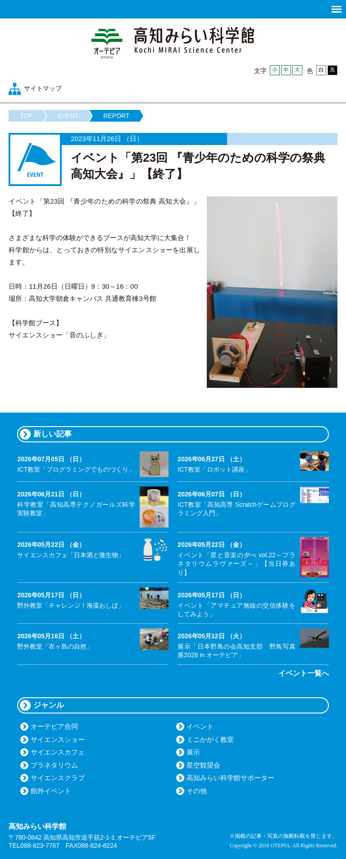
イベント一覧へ (303, 673)
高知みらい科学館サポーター (230, 778)
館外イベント (51, 791)
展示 (193, 752)
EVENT (68, 115)
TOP (26, 115)
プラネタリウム (54, 765)
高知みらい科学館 (173, 43)
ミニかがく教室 (210, 739)
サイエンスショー (58, 739)
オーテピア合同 (54, 726)
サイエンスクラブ (58, 778)
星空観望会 (203, 765)
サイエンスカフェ (58, 752)
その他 (197, 791)
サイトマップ (43, 88)
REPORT (116, 115)
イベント (200, 726)
